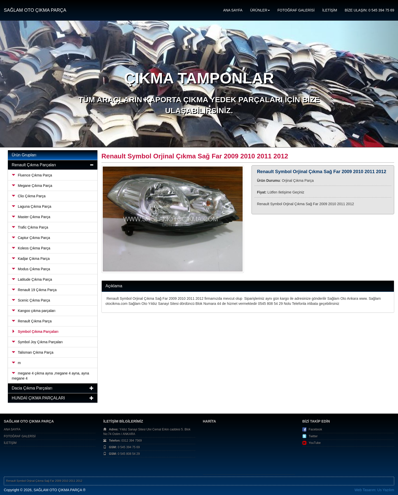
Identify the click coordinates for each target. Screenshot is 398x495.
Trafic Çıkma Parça (30, 227)
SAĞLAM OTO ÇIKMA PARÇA (35, 10)
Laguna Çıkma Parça (31, 206)
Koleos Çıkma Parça (31, 248)
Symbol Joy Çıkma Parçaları (37, 342)
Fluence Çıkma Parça (32, 175)
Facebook (315, 429)
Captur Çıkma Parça (31, 238)
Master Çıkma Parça (31, 217)
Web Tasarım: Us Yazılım (374, 490)
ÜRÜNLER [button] (260, 10)
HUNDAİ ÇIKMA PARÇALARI (38, 398)
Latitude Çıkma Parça (32, 279)
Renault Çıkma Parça (32, 321)
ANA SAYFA (232, 10)
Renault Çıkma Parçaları (34, 165)
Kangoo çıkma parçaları (33, 311)
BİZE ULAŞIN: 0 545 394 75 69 (369, 10)
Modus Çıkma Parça (31, 269)
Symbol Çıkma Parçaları (35, 331)
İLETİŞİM (329, 10)
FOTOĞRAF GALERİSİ (296, 10)
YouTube (315, 443)
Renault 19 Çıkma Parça (34, 290)
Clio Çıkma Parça (29, 196)
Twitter (313, 436)
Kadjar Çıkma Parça (31, 259)
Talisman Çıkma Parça (32, 352)
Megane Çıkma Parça (32, 186)
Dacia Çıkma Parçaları (32, 388)
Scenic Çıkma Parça (31, 300)
